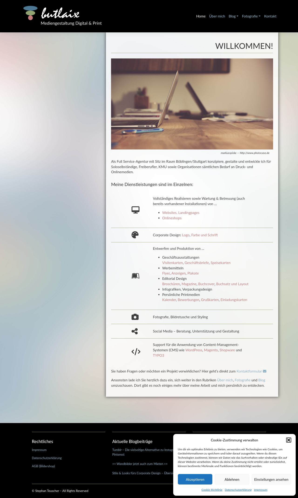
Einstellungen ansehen (271, 479)
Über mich (217, 16)
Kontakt (270, 16)
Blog (232, 16)
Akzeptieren (195, 479)
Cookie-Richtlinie (212, 489)
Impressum (260, 489)
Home (201, 16)
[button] (288, 440)
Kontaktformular (251, 371)
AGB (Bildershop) (43, 466)
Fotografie (250, 16)
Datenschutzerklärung (238, 489)
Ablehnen (232, 479)
